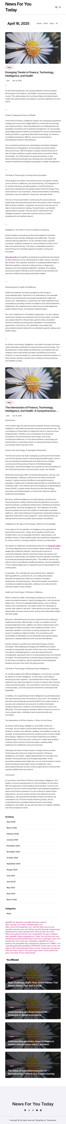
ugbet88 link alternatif (14, 922)
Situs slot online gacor (20, 941)
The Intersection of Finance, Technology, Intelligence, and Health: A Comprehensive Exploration (30, 411)
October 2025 (12, 858)
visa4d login (45, 946)
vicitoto (54, 946)
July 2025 (11, 876)
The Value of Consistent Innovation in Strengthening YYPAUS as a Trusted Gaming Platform (31, 1073)
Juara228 (20, 948)
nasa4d (8, 941)
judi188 (8, 939)
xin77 (58, 939)
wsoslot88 (27, 922)
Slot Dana (36, 922)
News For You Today (33, 1103)
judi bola (48, 936)
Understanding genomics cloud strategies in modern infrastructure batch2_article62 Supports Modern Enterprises (31, 1044)
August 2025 (12, 870)
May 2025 (11, 888)
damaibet (26, 932)
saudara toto (45, 943)
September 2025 (13, 864)
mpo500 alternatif (41, 929)
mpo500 (36, 927)
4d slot (21, 953)
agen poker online (41, 950)
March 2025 (12, 900)
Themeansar (51, 1120)
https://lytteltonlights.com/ (32, 925)
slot (13, 943)
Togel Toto (40, 936)
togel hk (43, 922)
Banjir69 (25, 939)
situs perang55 (30, 943)
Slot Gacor (14, 950)
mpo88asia (26, 946)
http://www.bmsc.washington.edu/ (42, 939)
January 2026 (12, 840)
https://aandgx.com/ (13, 925)
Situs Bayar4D (11, 257)
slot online (50, 932)
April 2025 (11, 894)
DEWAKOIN (35, 946)
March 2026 (12, 828)
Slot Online (35, 932)
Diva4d (43, 932)
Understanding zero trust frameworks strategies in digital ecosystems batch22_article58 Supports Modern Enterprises (33, 1015)
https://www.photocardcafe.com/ (18, 934)
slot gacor (47, 934)
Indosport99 (16, 939)
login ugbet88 (10, 936)
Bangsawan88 (15, 946)
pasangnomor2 (29, 936)
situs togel (18, 932)
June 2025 (11, 882)
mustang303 (37, 934)
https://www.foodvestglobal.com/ (18, 927)
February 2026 (13, 834)
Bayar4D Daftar (54, 546)
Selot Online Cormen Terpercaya (37, 948)
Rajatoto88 (9, 932)
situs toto (24, 929)
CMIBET (53, 943)
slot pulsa (14, 953)
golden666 (19, 943)
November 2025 (13, 852)
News (9, 67)
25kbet (31, 929)
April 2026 (11, 822)
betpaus (54, 934)
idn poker (29, 950)
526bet (19, 936)
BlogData (39, 1120)
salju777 (22, 950)
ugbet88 (42, 941)
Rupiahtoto (34, 941)
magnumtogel (54, 929)
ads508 (51, 950)
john (8, 80)
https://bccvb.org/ (47, 927)
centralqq (16, 929)
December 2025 (13, 846)
